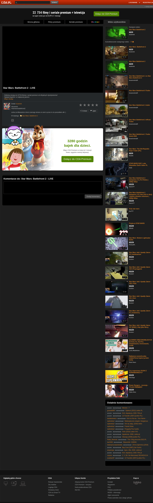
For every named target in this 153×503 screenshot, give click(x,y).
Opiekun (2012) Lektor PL (134, 410)
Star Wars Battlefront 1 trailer (139, 105)
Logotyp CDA (52, 487)
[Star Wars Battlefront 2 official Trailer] (116, 125)
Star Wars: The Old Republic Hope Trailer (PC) (139, 150)
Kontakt (110, 482)
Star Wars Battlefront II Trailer (139, 90)
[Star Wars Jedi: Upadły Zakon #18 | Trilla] (116, 287)
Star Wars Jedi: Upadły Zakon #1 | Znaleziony (139, 312)
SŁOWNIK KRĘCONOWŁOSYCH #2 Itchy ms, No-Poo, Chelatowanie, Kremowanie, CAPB (140, 342)
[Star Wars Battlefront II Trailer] (116, 96)
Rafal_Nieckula (112, 439)
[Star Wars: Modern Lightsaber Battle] (116, 243)
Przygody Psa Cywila (132, 429)
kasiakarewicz (112, 418)
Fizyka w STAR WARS (137, 223)
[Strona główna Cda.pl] (7, 2)
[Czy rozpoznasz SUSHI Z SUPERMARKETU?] (116, 376)
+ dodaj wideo (148, 6)
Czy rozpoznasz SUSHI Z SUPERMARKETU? (138, 371)
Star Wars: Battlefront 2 (30, 116)
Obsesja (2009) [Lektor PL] (131, 437)
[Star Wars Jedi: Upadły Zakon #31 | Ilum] (116, 301)
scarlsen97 (110, 458)
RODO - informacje (114, 492)
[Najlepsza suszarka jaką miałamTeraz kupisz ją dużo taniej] (116, 361)
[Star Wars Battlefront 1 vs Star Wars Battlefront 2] (116, 81)
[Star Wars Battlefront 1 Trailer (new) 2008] (116, 139)
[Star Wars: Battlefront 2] (116, 52)
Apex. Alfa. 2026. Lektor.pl (133, 450)
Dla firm (77, 490)
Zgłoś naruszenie (113, 495)
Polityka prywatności (114, 490)
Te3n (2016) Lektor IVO (130, 432)
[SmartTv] (16, 487)
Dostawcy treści (53, 490)
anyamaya (110, 450)
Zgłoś (93, 111)
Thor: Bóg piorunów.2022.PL (136, 439)
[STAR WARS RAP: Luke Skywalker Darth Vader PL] (116, 169)
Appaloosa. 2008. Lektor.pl (131, 434)
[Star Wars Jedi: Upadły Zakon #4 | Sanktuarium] (116, 258)
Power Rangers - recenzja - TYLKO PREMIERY (138, 386)
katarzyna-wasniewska (114, 445)
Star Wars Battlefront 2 (137, 30)
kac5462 (110, 442)
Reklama (51, 495)
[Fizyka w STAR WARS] (116, 228)
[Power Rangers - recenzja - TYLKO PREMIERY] (116, 390)
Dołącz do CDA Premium (77, 159)
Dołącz (106, 14)
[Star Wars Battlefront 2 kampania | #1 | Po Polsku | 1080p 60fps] (116, 183)
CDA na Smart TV (54, 492)
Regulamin (111, 485)
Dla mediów (52, 485)
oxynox (109, 455)
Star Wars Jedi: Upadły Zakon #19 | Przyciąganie (139, 268)
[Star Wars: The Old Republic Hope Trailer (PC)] (116, 154)
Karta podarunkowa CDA (83, 487)
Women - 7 (125, 408)
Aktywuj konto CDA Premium (84, 482)
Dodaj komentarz (93, 196)
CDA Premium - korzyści (83, 485)
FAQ (109, 487)
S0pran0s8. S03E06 (129, 442)
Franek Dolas (129, 426)
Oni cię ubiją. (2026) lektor (133, 424)
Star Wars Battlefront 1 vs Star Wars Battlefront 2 (140, 77)
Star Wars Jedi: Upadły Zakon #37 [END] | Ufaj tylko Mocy (139, 326)
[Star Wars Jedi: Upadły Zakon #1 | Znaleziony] (116, 316)
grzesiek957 (111, 410)
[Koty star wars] (116, 214)
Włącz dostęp (8, 99)
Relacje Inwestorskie (55, 482)
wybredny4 (110, 421)
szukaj (55, 2)
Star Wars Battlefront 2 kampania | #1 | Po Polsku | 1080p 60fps (138, 180)
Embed (83, 111)
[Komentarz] (53, 187)
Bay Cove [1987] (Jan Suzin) (131, 447)
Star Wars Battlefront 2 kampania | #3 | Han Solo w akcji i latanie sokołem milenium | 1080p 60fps (140, 195)
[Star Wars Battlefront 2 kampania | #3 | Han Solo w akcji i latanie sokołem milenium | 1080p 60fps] (116, 198)
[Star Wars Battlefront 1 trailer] (116, 110)
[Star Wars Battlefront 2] (116, 32)
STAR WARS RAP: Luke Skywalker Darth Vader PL (138, 164)
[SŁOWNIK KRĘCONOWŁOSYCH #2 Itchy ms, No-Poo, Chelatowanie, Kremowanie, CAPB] (116, 345)
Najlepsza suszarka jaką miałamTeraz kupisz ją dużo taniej (139, 358)
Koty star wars (134, 209)
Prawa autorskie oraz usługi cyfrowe (120, 498)
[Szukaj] (32, 2)
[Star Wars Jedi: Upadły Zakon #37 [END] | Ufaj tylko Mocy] (116, 330)
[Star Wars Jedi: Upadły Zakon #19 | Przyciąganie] (116, 272)
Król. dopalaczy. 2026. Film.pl (132, 413)
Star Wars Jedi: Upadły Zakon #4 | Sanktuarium (139, 253)
